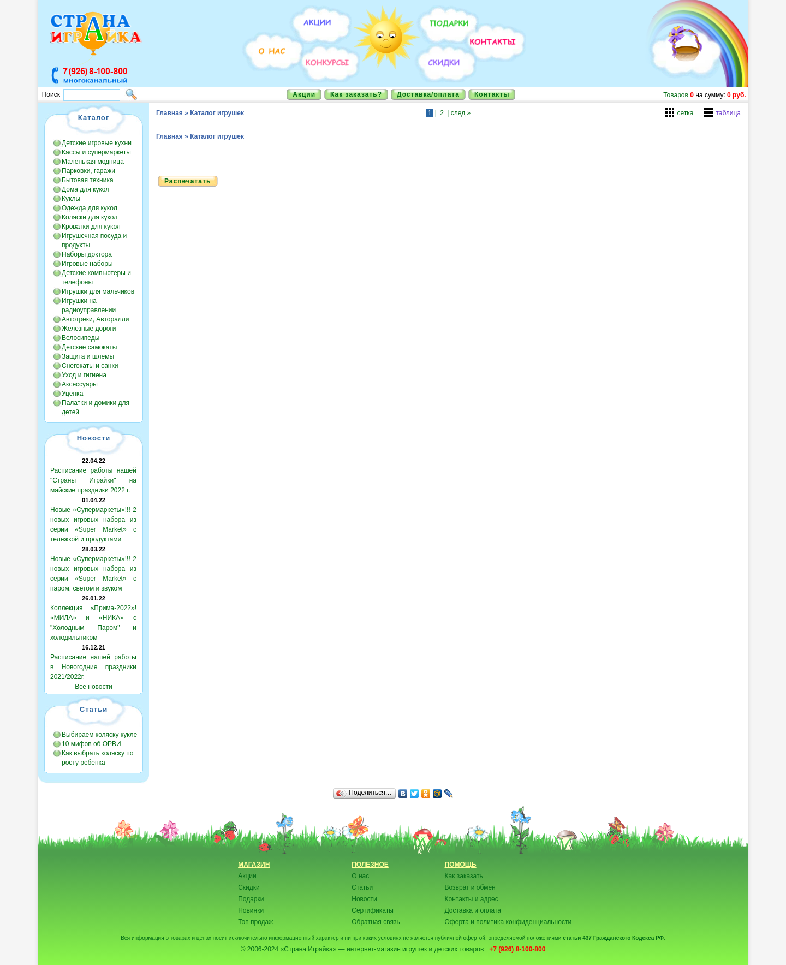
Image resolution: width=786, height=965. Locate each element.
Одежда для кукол (89, 208)
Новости (364, 899)
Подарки (251, 899)
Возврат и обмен (470, 887)
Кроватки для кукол (91, 226)
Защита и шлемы (88, 356)
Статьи (362, 887)
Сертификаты (373, 910)
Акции (304, 94)
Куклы (71, 198)
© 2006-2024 (260, 949)
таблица (728, 113)
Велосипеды (80, 338)
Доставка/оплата (428, 94)
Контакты (492, 94)
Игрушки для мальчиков (98, 291)
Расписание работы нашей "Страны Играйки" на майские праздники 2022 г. (93, 480)
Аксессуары (80, 384)
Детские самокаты (89, 347)
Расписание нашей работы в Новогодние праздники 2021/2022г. (93, 667)
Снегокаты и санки (90, 366)
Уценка (72, 393)
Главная (169, 113)
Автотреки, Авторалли (95, 319)
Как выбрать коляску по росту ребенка (97, 757)
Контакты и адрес (471, 899)
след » (461, 113)
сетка (685, 113)
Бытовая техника (88, 180)
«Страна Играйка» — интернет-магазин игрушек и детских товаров (383, 949)
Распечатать (187, 181)
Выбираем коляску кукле (99, 734)
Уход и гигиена (84, 375)
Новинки (251, 910)
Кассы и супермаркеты (96, 152)
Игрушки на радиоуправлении (89, 305)
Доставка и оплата (473, 910)
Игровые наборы (87, 263)
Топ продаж (255, 922)
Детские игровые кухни (97, 143)
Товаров (675, 95)
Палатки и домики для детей (95, 407)
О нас (360, 876)
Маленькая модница (93, 161)
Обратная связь (376, 922)
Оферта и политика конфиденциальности (508, 922)
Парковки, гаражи (88, 171)
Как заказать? (356, 94)
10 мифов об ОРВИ (91, 744)
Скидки (249, 887)
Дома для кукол (85, 189)
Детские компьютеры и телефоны (96, 277)
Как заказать (464, 876)
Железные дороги (89, 328)
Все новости (93, 686)
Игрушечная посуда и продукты (94, 240)
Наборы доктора (87, 254)
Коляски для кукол (89, 217)
